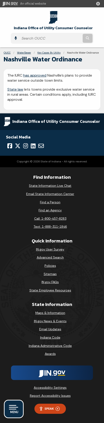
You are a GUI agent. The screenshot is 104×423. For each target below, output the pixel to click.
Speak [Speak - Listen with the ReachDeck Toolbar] (49, 408)
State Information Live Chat (50, 186)
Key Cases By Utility (49, 52)
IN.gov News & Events (50, 321)
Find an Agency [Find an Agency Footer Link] (50, 210)
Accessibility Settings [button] (50, 388)
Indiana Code (50, 337)
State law (15, 89)
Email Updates (50, 329)
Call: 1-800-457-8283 (50, 218)
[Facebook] (9, 146)
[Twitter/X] (17, 146)
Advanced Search (50, 257)
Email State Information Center (50, 194)
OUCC (7, 52)
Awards (50, 354)
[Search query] (50, 38)
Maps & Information (50, 313)
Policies (50, 266)
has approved (34, 75)
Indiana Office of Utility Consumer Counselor (53, 28)
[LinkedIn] (33, 146)
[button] (99, 4)
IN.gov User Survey (50, 249)
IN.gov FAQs (50, 282)
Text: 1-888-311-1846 (50, 226)
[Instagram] (25, 146)
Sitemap (50, 274)
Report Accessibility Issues (50, 396)
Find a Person (50, 202)
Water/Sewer (24, 52)
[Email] (41, 146)
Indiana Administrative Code (50, 346)
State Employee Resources (50, 290)
